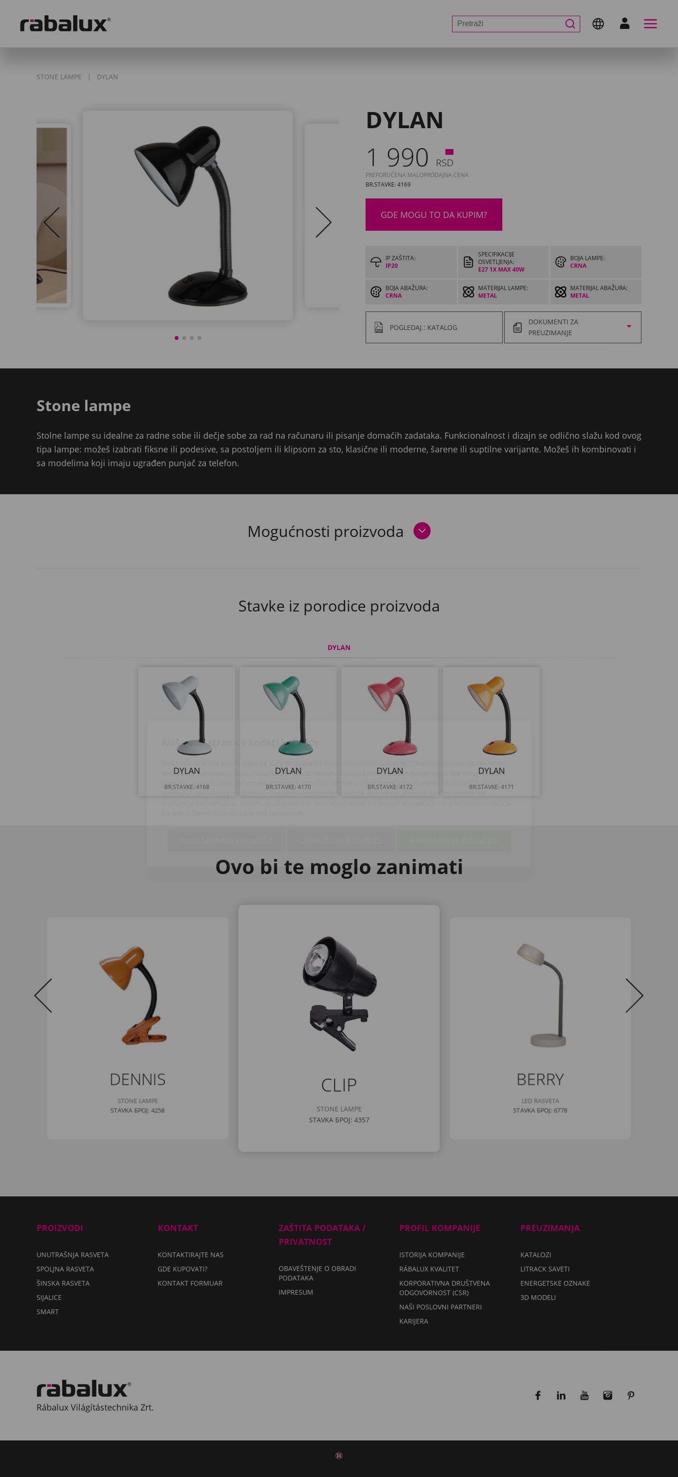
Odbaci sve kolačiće (341, 786)
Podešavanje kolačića (226, 786)
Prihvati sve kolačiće (454, 786)
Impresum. (287, 757)
